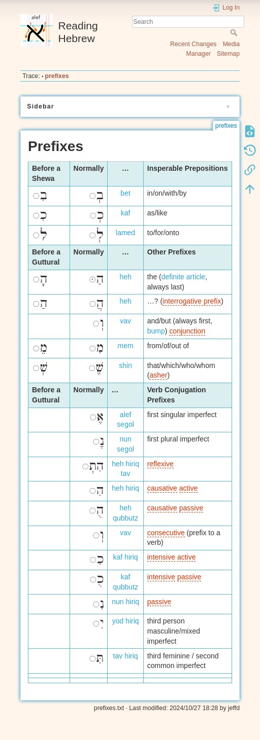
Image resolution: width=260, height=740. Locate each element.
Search (235, 32)
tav (126, 473)
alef (126, 415)
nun (125, 439)
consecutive (166, 533)
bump (156, 331)
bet (125, 193)
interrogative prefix (191, 301)
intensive (161, 557)
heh (125, 277)
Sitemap (228, 53)
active (188, 488)
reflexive (160, 464)
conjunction (187, 331)
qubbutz (125, 518)
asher (158, 375)
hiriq (132, 464)
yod (118, 621)
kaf (126, 213)
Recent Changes (193, 44)
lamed (125, 233)
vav (125, 321)
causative (162, 488)
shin (125, 365)
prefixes (57, 76)
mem (126, 346)
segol (125, 424)
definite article (183, 277)
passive (191, 508)
